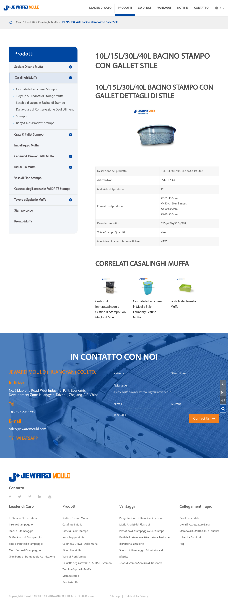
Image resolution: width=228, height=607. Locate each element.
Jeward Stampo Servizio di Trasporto (140, 563)
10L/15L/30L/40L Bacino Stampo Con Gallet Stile (89, 22)
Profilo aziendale (190, 518)
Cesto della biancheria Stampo (36, 89)
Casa (19, 22)
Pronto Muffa (23, 221)
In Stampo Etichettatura (23, 518)
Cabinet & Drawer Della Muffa (34, 156)
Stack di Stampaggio (21, 531)
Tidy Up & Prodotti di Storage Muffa (40, 96)
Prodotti (125, 7)
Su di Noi (144, 7)
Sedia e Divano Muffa (28, 67)
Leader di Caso (100, 7)
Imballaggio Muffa (26, 145)
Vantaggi (164, 7)
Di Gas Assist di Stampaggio (25, 537)
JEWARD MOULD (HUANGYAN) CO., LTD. (46, 596)
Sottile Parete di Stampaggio (26, 544)
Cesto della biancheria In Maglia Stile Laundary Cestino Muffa (147, 309)
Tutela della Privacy (136, 596)
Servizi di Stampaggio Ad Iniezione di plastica (141, 553)
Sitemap (115, 596)
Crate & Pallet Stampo (28, 134)
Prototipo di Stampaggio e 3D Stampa (141, 531)
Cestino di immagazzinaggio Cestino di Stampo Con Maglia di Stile (110, 309)
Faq (182, 544)
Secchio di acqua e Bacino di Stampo (40, 103)
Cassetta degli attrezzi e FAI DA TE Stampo (42, 189)
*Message (120, 385)
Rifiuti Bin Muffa (24, 167)
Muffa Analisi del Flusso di (134, 524)
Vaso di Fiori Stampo (28, 178)
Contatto (201, 7)
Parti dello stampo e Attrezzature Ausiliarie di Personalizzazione (144, 540)
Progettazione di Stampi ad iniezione (141, 518)
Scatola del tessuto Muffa (183, 304)
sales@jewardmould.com (27, 429)
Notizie (182, 7)
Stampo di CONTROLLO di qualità (199, 531)
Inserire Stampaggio (21, 524)
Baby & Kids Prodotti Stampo (35, 123)
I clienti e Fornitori (190, 537)
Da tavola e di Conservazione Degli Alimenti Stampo (45, 113)
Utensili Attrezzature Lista (195, 524)
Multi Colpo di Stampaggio (25, 550)
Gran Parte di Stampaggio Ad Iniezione (32, 556)
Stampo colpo (23, 210)
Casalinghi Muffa (48, 22)
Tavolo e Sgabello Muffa (30, 200)
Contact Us (204, 419)
